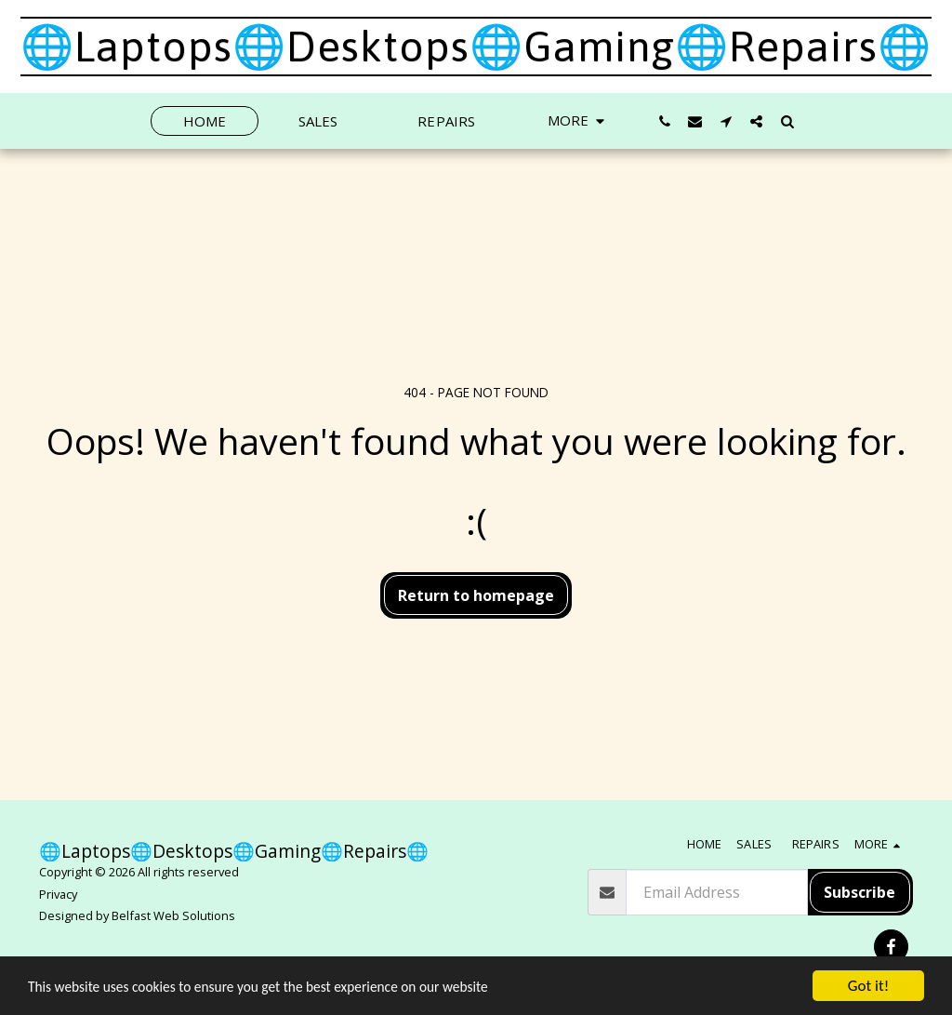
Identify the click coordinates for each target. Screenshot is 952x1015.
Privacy (58, 894)
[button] (664, 121)
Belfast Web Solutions (173, 915)
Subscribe (859, 892)
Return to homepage (476, 595)
